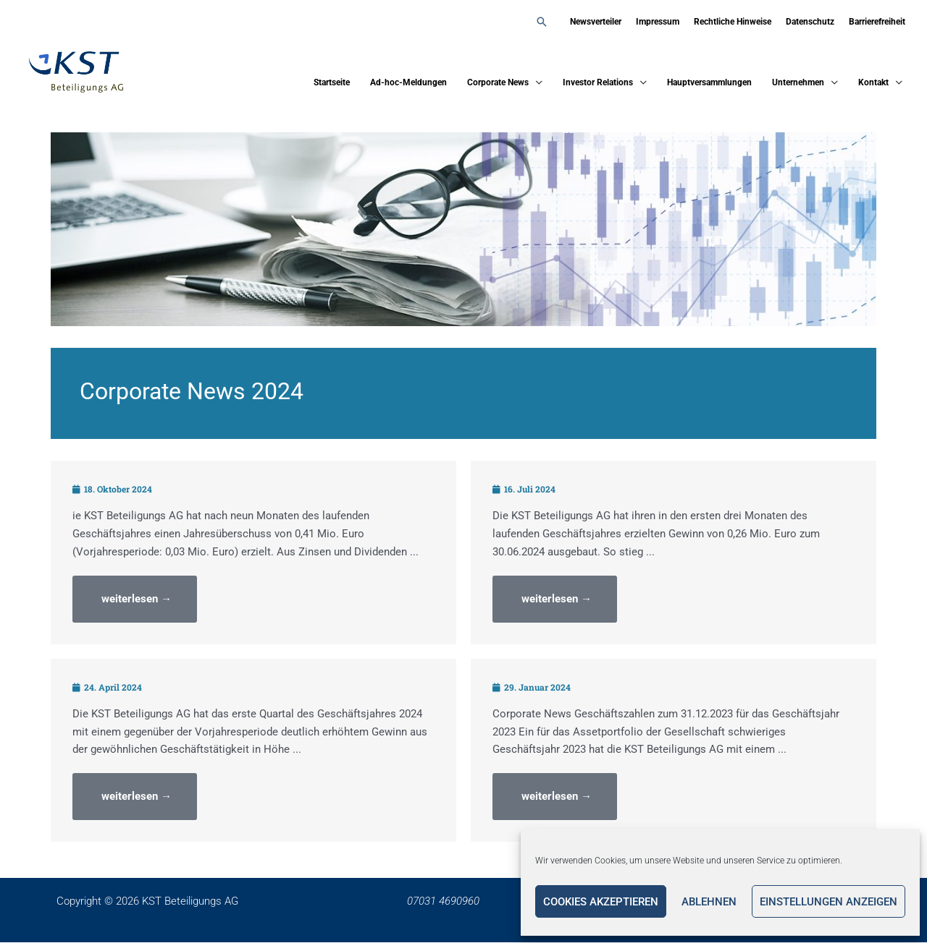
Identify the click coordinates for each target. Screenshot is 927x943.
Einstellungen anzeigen (828, 901)
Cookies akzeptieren (600, 901)
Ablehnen (709, 901)
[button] (541, 21)
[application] (535, 82)
